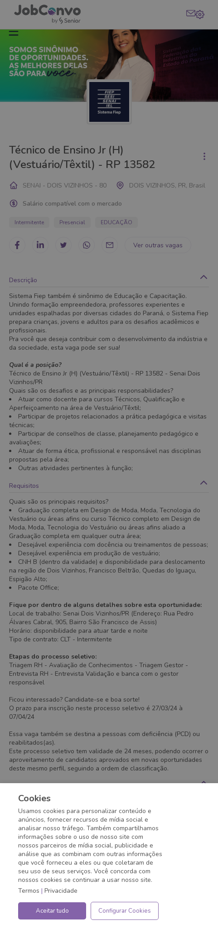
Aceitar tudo (52, 911)
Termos (28, 890)
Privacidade (61, 890)
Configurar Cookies (124, 911)
